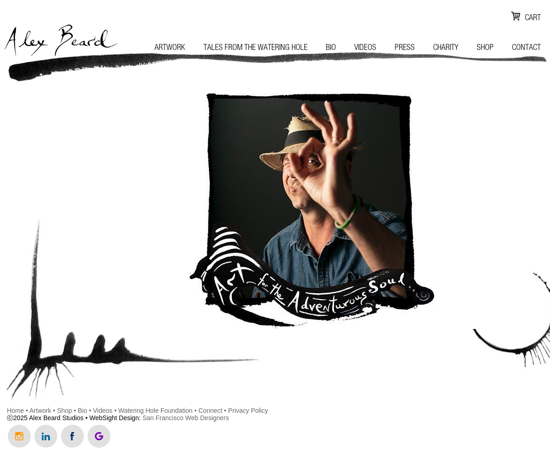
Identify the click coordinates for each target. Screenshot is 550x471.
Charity (445, 47)
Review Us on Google (99, 436)
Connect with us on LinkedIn (45, 436)
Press (405, 47)
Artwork (169, 47)
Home (15, 410)
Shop (485, 47)
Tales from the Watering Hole (256, 47)
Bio (331, 47)
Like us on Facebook (72, 436)
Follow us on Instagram (19, 436)
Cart (533, 17)
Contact (526, 47)
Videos (365, 47)
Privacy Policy (248, 410)
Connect (210, 410)
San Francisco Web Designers (186, 418)
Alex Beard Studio (61, 42)
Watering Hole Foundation (155, 410)
